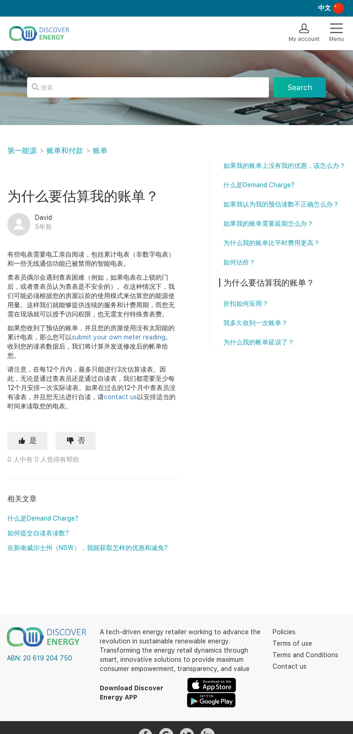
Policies (284, 632)
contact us (120, 397)
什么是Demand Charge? (43, 518)
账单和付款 (64, 150)
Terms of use (292, 643)
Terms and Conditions (305, 655)
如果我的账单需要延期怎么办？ (268, 223)
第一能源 (22, 150)
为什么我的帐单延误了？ (258, 342)
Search (299, 87)
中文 (324, 7)
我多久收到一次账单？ (255, 323)
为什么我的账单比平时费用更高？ (271, 243)
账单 (100, 150)
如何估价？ (239, 262)
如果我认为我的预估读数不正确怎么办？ (281, 204)
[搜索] (148, 87)
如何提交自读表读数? (38, 533)
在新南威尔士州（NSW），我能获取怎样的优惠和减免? (87, 547)
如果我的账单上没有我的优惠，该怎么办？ (284, 165)
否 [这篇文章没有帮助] (81, 440)
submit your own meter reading (118, 337)
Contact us (290, 666)
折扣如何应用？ (245, 303)
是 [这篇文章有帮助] (33, 440)
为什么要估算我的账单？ (268, 282)
